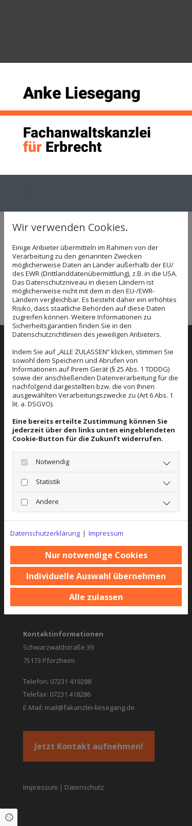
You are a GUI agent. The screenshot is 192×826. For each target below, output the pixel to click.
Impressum (106, 533)
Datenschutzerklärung (45, 533)
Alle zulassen (96, 597)
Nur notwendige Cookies (96, 555)
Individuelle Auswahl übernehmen (96, 576)
